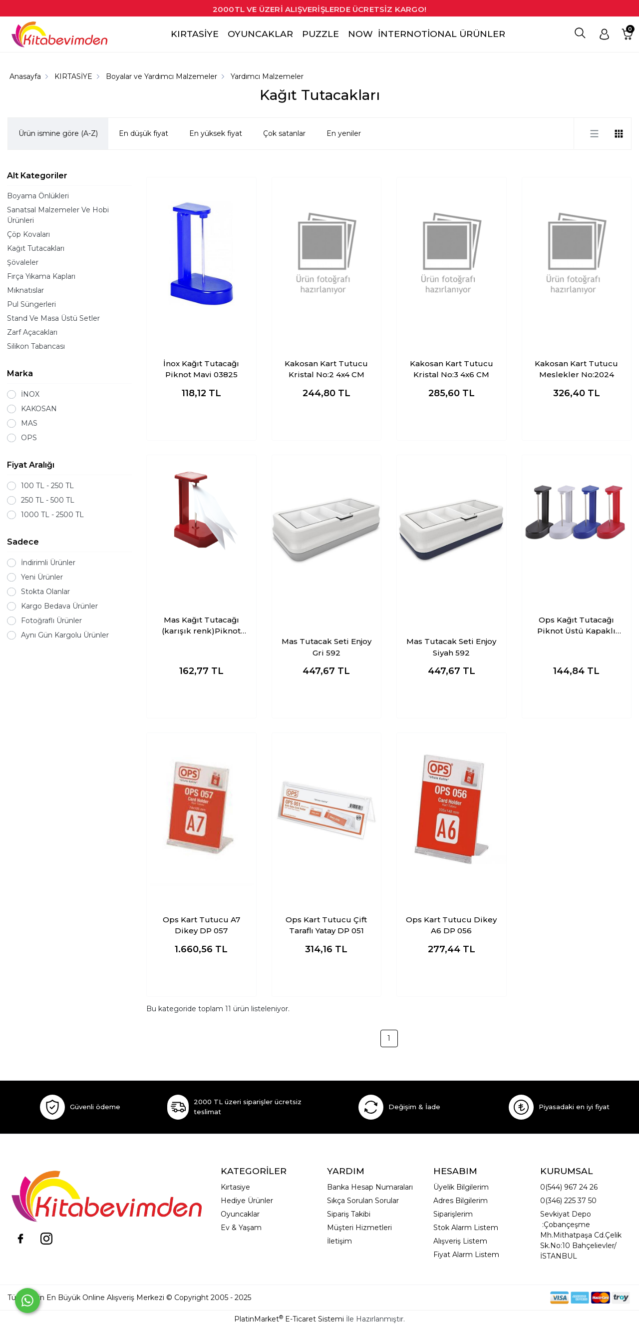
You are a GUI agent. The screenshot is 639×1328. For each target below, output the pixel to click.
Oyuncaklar (240, 1214)
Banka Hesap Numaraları (370, 1187)
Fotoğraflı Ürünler (51, 620)
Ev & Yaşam (241, 1227)
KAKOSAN (39, 408)
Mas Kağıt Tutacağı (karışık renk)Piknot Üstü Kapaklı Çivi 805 (201, 626)
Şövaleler (22, 262)
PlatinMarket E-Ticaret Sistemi (289, 1319)
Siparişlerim (453, 1214)
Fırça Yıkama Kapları (41, 276)
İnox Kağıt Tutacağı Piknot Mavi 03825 (201, 369)
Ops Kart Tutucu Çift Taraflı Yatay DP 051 (326, 925)
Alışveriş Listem (460, 1241)
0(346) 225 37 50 (568, 1200)
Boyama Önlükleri (38, 195)
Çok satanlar (284, 133)
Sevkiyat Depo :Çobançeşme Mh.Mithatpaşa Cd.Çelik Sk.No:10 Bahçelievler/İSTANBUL (581, 1235)
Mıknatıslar (25, 290)
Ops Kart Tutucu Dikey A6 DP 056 (451, 925)
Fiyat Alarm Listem (466, 1254)
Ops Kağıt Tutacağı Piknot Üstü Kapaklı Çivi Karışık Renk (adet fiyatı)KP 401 (576, 626)
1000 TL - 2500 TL (52, 514)
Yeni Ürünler (42, 577)
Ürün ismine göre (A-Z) (58, 133)
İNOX (30, 394)
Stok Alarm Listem (465, 1227)
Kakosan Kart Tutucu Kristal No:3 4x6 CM (451, 369)
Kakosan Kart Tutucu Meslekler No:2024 (576, 369)
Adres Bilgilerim (460, 1200)
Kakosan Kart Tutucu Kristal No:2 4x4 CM (326, 369)
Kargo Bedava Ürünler (59, 606)
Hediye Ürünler (247, 1200)
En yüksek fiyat (215, 133)
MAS (29, 423)
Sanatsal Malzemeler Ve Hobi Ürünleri (58, 215)
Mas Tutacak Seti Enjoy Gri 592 (326, 647)
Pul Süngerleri (31, 304)
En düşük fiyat (143, 133)
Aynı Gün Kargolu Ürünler (65, 635)
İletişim (339, 1241)
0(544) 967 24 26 (569, 1187)
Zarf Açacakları (32, 332)
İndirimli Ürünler (48, 562)
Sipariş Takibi (348, 1214)
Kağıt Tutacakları (35, 248)
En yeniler (343, 133)
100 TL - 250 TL (47, 485)
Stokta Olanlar (45, 591)
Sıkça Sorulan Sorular (363, 1200)
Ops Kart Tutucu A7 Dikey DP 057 (201, 925)
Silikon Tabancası (36, 346)
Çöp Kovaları (28, 234)
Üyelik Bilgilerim (461, 1187)
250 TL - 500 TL (47, 500)
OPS (29, 437)
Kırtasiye (235, 1187)
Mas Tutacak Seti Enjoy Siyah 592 (451, 647)
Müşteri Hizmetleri (359, 1227)
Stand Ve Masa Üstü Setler (53, 318)
